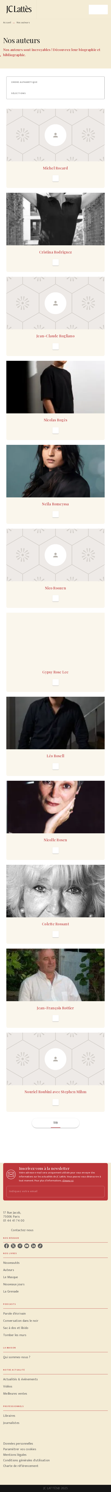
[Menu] (98, 9)
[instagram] (20, 1246)
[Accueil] (19, 9)
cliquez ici (67, 1181)
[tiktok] (40, 1246)
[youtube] (26, 1246)
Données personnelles (18, 1443)
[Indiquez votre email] (50, 1191)
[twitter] (13, 1246)
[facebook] (6, 1246)
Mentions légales (15, 1455)
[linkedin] (33, 1246)
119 (55, 1123)
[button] (27, 82)
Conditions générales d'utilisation (26, 1460)
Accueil (7, 22)
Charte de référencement (20, 1466)
